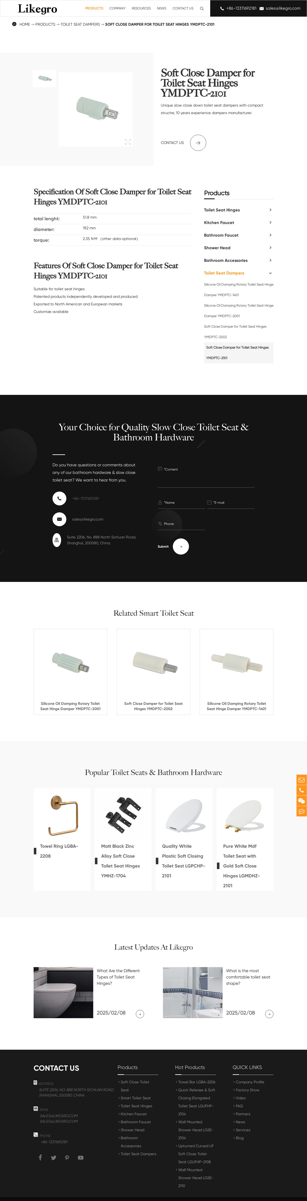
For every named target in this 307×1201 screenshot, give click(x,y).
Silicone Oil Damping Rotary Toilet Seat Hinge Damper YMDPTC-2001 (238, 310)
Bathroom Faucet (221, 235)
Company (117, 8)
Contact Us (183, 8)
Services (243, 1122)
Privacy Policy (261, 1195)
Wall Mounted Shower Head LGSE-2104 (196, 1122)
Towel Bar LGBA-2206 (196, 1074)
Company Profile (250, 1074)
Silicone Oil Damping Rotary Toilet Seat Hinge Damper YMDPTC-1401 (238, 289)
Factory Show (247, 1082)
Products (94, 8)
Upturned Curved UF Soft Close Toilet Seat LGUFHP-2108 (196, 1146)
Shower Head (217, 247)
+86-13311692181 (241, 8)
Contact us (183, 143)
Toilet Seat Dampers (80, 24)
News (161, 8)
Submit (173, 546)
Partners (243, 1106)
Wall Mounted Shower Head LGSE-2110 (196, 1170)
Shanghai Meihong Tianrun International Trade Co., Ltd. (103, 1195)
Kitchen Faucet (219, 222)
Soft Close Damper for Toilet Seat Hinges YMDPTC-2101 (159, 24)
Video (241, 1090)
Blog (240, 1130)
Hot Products (190, 1060)
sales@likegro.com (283, 8)
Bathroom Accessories (226, 260)
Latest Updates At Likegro (153, 947)
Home (25, 24)
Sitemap (236, 1195)
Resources (141, 8)
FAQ (239, 1098)
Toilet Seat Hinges (222, 209)
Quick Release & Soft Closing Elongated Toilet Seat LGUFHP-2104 (196, 1094)
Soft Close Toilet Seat (135, 1078)
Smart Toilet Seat (136, 1090)
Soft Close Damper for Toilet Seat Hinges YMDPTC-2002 (235, 331)
